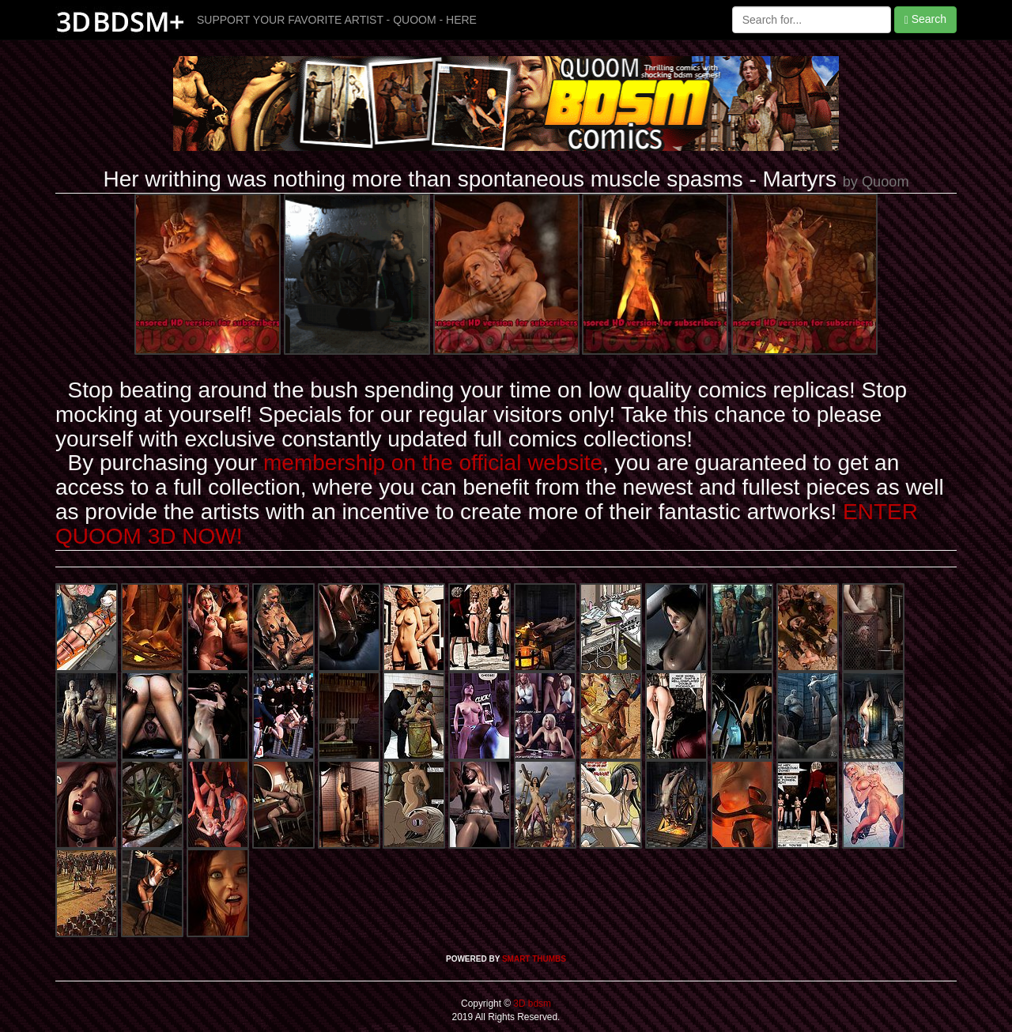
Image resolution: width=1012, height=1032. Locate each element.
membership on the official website (432, 462)
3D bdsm (531, 1003)
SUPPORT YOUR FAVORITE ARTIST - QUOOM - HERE (337, 19)
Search (925, 19)
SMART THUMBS (534, 959)
